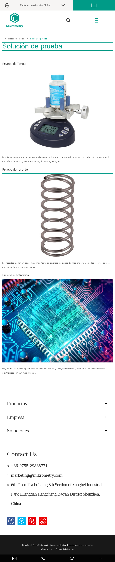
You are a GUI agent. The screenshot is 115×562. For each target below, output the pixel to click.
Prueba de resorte (15, 169)
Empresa (15, 417)
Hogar (11, 39)
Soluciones (21, 39)
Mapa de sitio (46, 549)
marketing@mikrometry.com (36, 475)
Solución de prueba (38, 39)
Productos (17, 403)
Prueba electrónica (15, 275)
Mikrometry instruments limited (52, 545)
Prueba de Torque (14, 64)
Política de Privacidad (65, 549)
